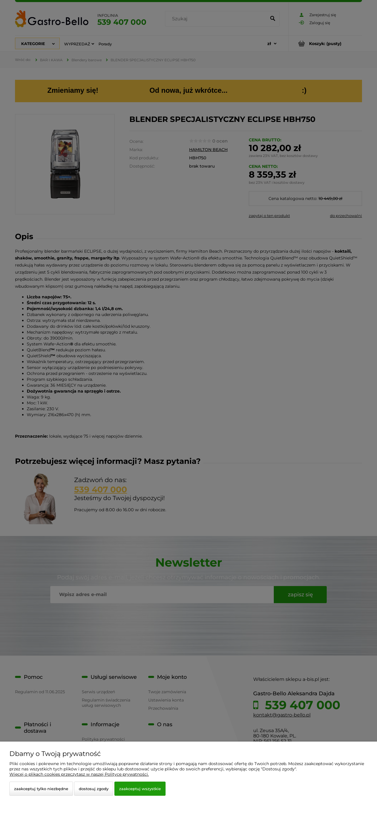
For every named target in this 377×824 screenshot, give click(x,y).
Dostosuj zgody (94, 788)
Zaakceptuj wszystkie (140, 788)
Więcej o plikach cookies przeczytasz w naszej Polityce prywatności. (79, 774)
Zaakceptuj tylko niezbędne (41, 788)
